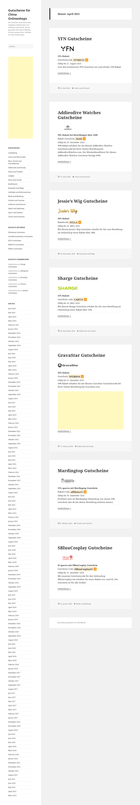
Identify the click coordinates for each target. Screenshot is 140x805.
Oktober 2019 (13, 583)
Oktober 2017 (13, 681)
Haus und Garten (15, 180)
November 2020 (14, 529)
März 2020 (12, 562)
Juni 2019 (12, 599)
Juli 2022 (11, 452)
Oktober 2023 (13, 390)
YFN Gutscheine (75, 39)
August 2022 (13, 448)
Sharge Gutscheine (78, 278)
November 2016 (14, 726)
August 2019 (13, 591)
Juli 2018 (11, 644)
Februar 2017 (13, 714)
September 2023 (14, 394)
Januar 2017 (13, 718)
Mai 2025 (11, 312)
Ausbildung (12, 153)
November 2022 (14, 435)
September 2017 (14, 685)
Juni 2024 (12, 357)
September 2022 (14, 443)
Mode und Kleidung (15, 196)
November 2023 (14, 386)
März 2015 (12, 795)
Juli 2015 (11, 779)
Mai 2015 (11, 787)
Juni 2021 (12, 501)
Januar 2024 (13, 378)
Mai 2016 (11, 742)
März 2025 (12, 321)
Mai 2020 (11, 554)
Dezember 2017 (14, 673)
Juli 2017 (11, 693)
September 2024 (14, 345)
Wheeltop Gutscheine (16, 232)
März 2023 (12, 419)
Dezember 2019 (14, 574)
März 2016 (12, 750)
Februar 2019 (13, 615)
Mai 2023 (11, 411)
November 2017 (14, 677)
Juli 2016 (11, 734)
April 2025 (12, 317)
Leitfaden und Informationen (19, 192)
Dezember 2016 (14, 722)
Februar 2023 (13, 423)
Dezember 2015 (14, 763)
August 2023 (13, 398)
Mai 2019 (11, 603)
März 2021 (12, 513)
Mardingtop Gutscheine (83, 470)
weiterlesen (64, 73)
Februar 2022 (13, 472)
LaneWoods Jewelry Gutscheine (20, 236)
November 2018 (14, 628)
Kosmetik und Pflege (16, 188)
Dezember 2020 (14, 525)
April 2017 (12, 705)
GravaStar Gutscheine (81, 355)
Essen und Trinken (15, 172)
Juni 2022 (12, 456)
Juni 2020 (12, 550)
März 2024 (12, 370)
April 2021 (12, 509)
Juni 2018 (12, 648)
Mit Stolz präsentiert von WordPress (72, 622)
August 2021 (13, 492)
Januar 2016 (13, 758)
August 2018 (13, 640)
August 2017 (13, 689)
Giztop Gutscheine (16, 265)
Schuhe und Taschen (16, 200)
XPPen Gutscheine (15, 249)
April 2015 (12, 791)
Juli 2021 (11, 497)
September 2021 (14, 488)
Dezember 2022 (14, 431)
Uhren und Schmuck (16, 216)
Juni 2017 (12, 697)
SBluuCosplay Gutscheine (85, 548)
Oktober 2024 (13, 341)
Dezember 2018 (14, 623)
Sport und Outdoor (15, 212)
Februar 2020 (13, 566)
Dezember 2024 (14, 333)
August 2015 (13, 775)
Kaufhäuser (12, 184)
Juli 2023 (11, 402)
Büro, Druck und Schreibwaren (14, 162)
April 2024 (12, 366)
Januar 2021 (13, 521)
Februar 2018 (13, 664)
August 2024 (13, 349)
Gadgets (11, 176)
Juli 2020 (11, 546)
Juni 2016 (12, 738)
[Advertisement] (20, 98)
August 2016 (13, 730)
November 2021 (14, 480)
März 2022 (12, 468)
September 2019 (14, 587)
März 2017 (12, 709)
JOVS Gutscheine (14, 240)
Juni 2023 (12, 407)
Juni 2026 (12, 308)
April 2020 (12, 558)
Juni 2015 (12, 783)
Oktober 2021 (13, 484)
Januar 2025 (13, 329)
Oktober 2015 (13, 771)
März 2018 (12, 660)
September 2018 (14, 636)
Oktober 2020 (13, 533)
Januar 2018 (13, 668)
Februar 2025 (13, 325)
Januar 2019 (13, 619)
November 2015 (14, 767)
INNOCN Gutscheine (16, 244)
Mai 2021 (11, 505)
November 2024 (14, 337)
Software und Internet (16, 204)
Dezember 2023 (14, 382)
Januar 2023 (13, 427)
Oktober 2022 (13, 439)
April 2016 (12, 746)
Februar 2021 (13, 517)
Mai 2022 (11, 460)
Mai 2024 (11, 362)
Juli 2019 (11, 595)
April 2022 (12, 464)
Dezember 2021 (14, 476)
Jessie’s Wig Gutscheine (83, 201)
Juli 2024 (11, 353)
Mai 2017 (11, 701)
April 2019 (12, 607)
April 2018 (12, 656)
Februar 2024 (13, 374)
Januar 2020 (13, 570)
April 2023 (12, 415)
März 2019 (12, 611)
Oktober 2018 (13, 632)
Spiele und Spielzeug (16, 208)
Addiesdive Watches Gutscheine (79, 115)
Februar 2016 (13, 754)
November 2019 (14, 578)
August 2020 (13, 542)
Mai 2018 (11, 652)
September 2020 (14, 538)
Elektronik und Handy (17, 167)
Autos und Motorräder (17, 157)
